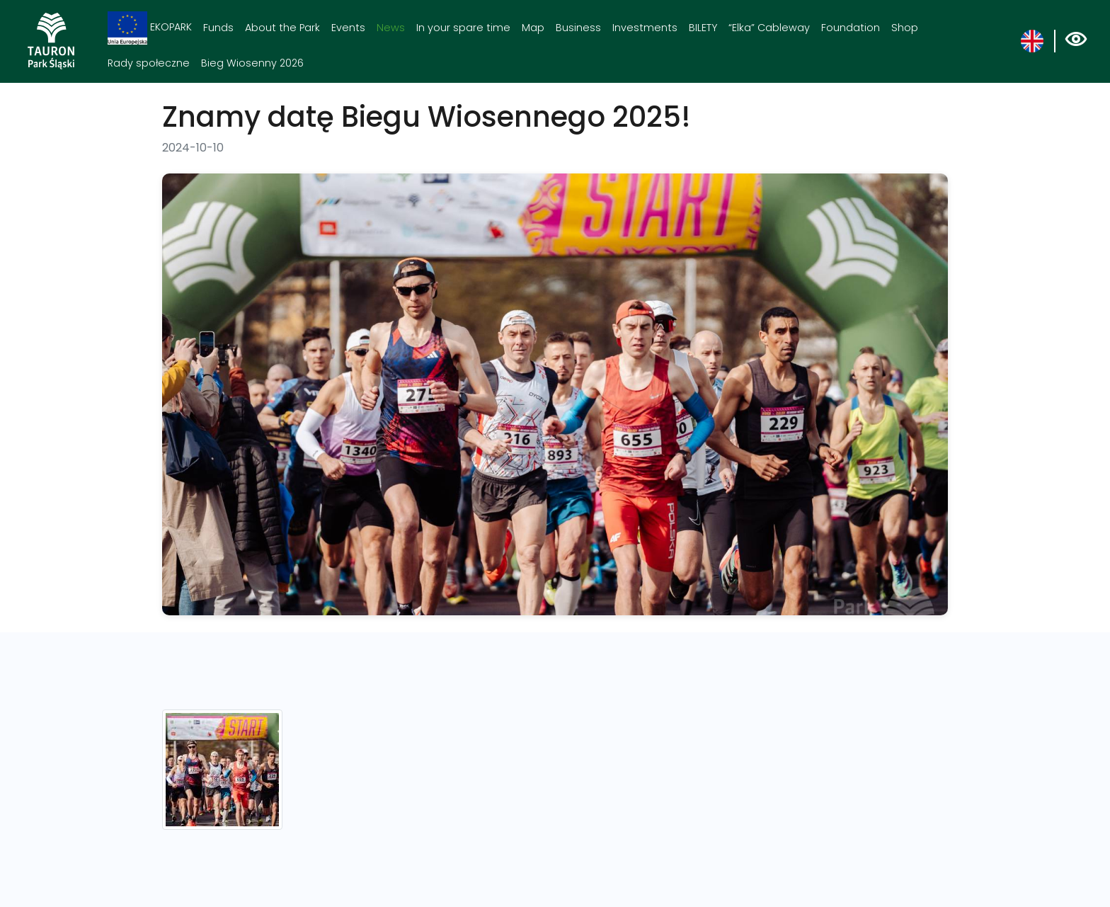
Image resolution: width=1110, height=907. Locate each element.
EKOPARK (150, 28)
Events (348, 28)
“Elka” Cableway (769, 28)
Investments (644, 28)
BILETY (703, 28)
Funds (218, 28)
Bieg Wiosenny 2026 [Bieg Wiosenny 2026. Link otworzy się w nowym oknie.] (252, 63)
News (391, 28)
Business (578, 28)
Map (533, 28)
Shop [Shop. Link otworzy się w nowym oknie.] (904, 28)
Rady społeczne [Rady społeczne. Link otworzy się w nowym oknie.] (149, 63)
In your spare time (463, 28)
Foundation (850, 28)
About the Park (282, 28)
